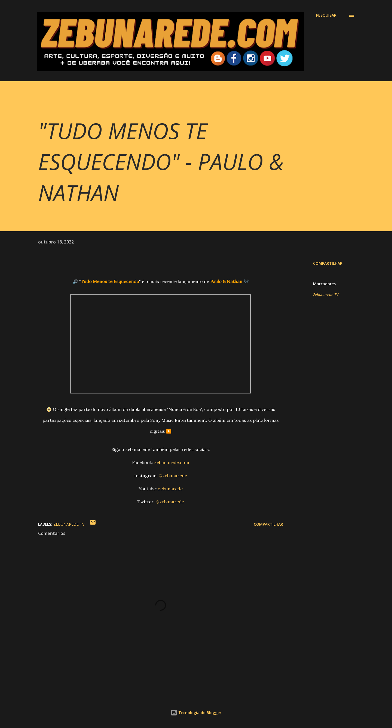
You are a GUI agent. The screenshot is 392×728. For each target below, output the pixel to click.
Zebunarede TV (325, 294)
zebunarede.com (171, 462)
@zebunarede (173, 475)
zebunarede (170, 488)
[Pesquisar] (326, 15)
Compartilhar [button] (327, 263)
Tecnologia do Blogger (196, 712)
